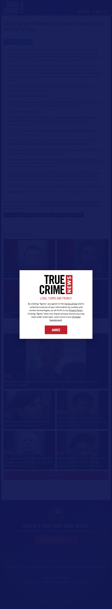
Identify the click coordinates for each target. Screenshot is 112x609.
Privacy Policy (76, 310)
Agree (56, 330)
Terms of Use (70, 303)
